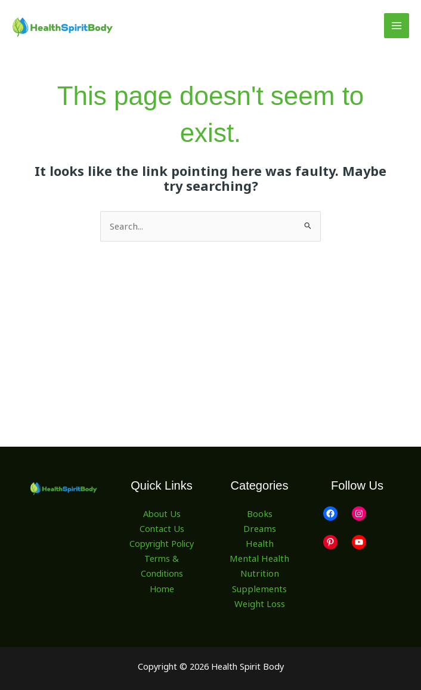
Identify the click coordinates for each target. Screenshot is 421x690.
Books (259, 513)
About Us (162, 513)
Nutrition (259, 572)
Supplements (260, 587)
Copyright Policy (161, 543)
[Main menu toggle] (396, 25)
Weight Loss (259, 602)
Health (259, 543)
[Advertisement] (210, 330)
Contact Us (162, 528)
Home (162, 587)
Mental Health (259, 558)
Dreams (259, 528)
